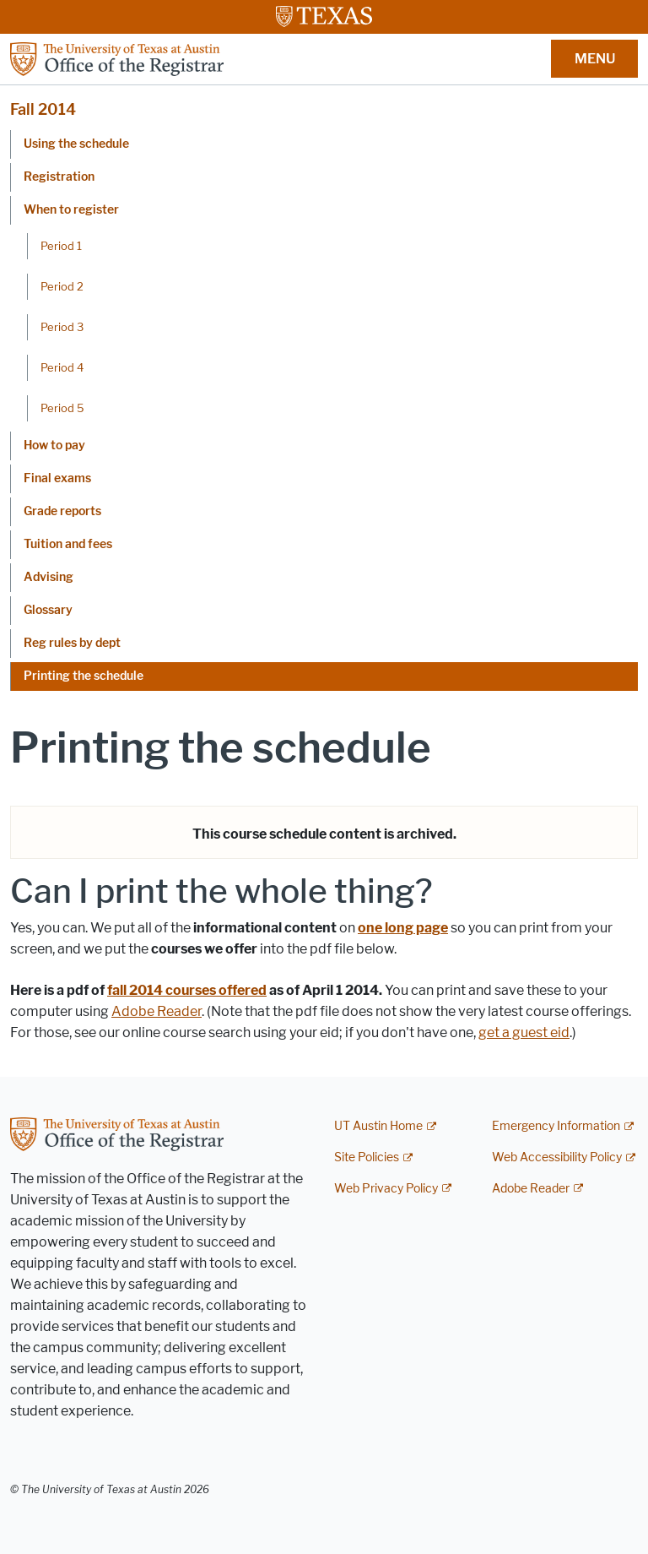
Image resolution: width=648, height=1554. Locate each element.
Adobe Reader (156, 1011)
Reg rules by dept (72, 643)
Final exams (57, 478)
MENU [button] (595, 59)
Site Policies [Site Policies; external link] (366, 1157)
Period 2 (62, 286)
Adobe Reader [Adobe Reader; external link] (531, 1189)
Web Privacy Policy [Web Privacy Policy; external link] (386, 1189)
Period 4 (62, 367)
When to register (71, 210)
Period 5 (62, 408)
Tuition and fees (68, 544)
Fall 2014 (43, 110)
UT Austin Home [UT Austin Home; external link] (378, 1126)
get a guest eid (524, 1032)
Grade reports (62, 511)
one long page (403, 928)
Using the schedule (76, 144)
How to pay (54, 445)
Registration (59, 177)
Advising (48, 577)
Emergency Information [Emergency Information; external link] (556, 1126)
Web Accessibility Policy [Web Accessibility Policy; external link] (557, 1157)
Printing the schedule (83, 676)
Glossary (48, 610)
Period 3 (62, 327)
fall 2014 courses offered (187, 990)
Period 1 (61, 246)
